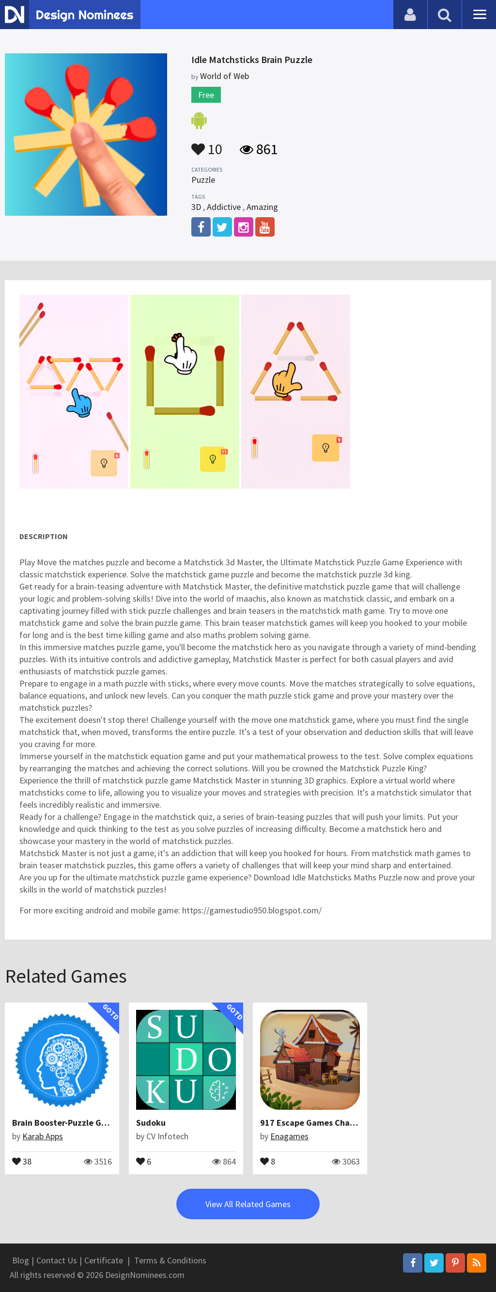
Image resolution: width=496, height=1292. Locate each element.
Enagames (289, 1136)
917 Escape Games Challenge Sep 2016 (336, 1122)
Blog (20, 1260)
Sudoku (151, 1122)
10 (206, 144)
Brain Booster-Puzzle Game (65, 1122)
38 (21, 1160)
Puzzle (203, 179)
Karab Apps (42, 1136)
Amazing (262, 206)
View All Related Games (248, 1204)
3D (196, 206)
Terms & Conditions (170, 1260)
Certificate (103, 1260)
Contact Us (56, 1260)
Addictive (224, 206)
